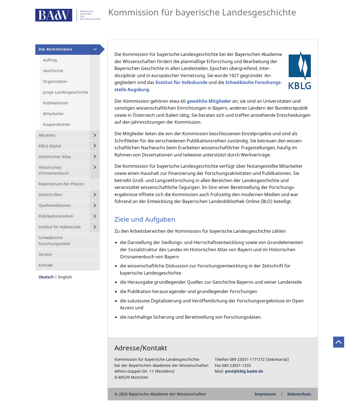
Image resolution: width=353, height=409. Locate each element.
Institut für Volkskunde (181, 82)
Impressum (265, 394)
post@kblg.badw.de (244, 371)
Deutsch (46, 277)
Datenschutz (299, 394)
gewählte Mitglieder (209, 101)
